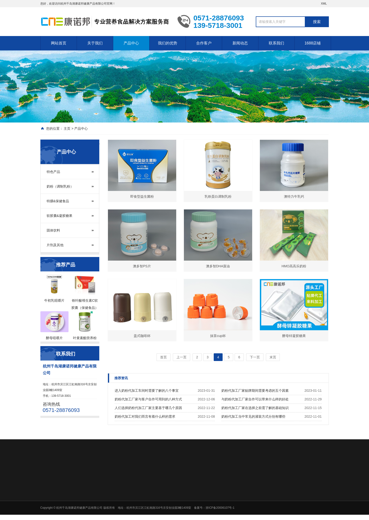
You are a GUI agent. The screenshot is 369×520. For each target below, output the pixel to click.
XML (324, 3)
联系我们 (276, 43)
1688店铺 (313, 43)
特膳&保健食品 (58, 201)
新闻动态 (240, 43)
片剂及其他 (55, 245)
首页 (163, 357)
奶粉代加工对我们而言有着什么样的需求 (145, 416)
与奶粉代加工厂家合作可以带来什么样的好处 (255, 399)
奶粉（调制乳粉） (60, 186)
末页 (272, 357)
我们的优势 (167, 43)
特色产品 (53, 172)
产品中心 (131, 43)
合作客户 (204, 43)
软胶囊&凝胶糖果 (59, 216)
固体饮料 (53, 230)
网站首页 (58, 43)
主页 (67, 128)
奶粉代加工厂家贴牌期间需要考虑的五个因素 (255, 390)
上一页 (181, 357)
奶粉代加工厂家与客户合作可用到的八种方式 (148, 399)
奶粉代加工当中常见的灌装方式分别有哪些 (253, 416)
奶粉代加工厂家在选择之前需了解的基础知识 (255, 408)
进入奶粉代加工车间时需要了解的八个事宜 (147, 390)
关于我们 (95, 43)
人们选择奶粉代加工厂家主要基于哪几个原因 (148, 408)
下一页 (255, 357)
